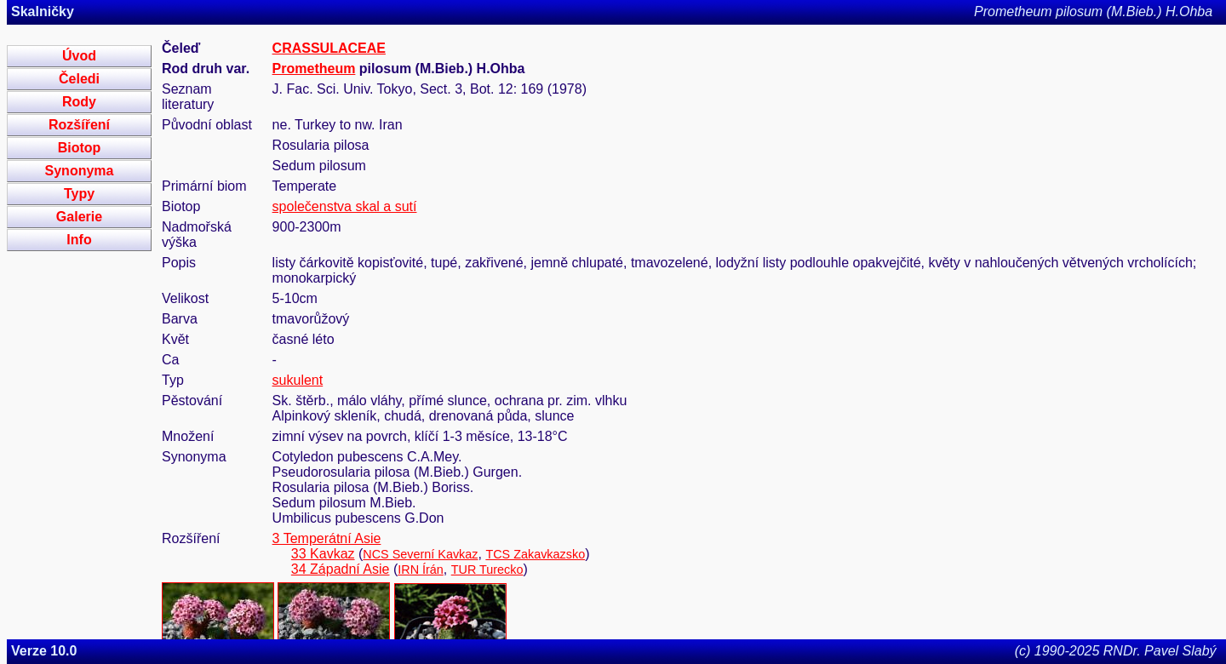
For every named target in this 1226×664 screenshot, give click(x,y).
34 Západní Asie (340, 569)
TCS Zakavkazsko (535, 554)
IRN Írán (421, 569)
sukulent (298, 380)
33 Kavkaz (323, 554)
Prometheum (314, 68)
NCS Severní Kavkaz (420, 554)
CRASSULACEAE (329, 48)
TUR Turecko (487, 569)
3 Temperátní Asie (326, 538)
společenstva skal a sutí (344, 206)
